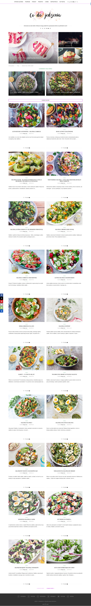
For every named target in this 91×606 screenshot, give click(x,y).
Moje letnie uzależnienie (64, 131)
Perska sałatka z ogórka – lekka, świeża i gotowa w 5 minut (24, 92)
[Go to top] (45, 604)
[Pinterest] (46, 28)
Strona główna (18, 1)
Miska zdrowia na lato (26, 326)
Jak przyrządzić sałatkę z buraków (27, 567)
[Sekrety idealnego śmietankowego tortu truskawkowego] (33, 48)
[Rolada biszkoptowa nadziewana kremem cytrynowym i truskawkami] (70, 56)
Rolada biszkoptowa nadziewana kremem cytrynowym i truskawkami (69, 59)
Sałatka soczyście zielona (64, 422)
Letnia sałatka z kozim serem (64, 277)
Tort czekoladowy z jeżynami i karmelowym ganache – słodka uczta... (69, 43)
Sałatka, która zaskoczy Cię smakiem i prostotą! (26, 229)
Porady (34, 1)
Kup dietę (62, 1)
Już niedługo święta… (64, 519)
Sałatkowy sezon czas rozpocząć (26, 471)
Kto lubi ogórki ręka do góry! (64, 567)
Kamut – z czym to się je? (26, 374)
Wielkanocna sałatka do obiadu (64, 471)
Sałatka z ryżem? (64, 326)
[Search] (77, 2)
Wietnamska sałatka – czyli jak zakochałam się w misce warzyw (64, 180)
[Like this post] (23, 147)
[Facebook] (40, 28)
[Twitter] (69, 2)
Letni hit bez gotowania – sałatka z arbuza (26, 131)
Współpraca (54, 1)
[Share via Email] (29, 147)
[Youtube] (73, 2)
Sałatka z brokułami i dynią (64, 229)
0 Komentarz (18, 61)
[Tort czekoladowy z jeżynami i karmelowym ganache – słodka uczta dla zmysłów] (70, 39)
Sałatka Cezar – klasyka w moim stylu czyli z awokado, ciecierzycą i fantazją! (26, 180)
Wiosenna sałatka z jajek (26, 519)
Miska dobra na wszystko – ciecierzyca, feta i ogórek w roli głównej (63, 92)
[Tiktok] (75, 2)
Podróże (27, 1)
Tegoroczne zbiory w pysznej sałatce (64, 374)
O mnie (47, 1)
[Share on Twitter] (26, 147)
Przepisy (40, 1)
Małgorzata (25, 133)
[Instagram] (70, 2)
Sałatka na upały (26, 422)
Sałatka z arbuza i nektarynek (26, 277)
